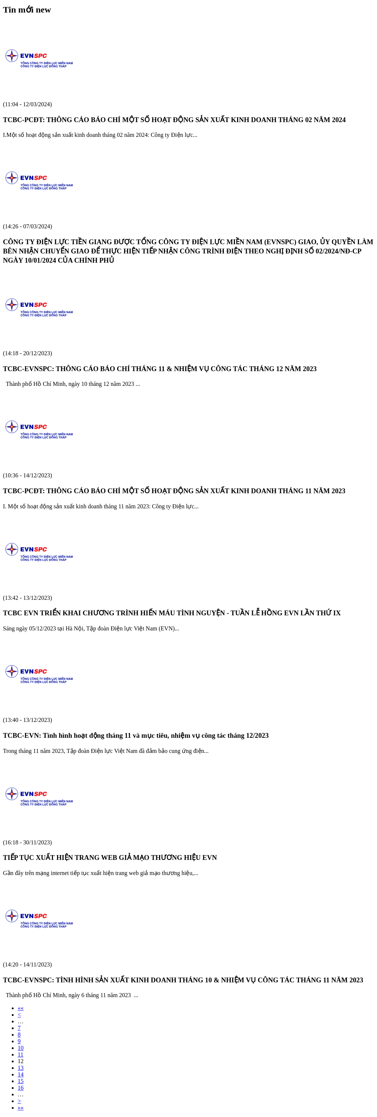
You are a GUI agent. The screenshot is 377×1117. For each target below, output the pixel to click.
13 (21, 1068)
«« (21, 1008)
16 (21, 1088)
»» (21, 1107)
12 (21, 1061)
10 (21, 1048)
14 (21, 1074)
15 (21, 1081)
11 (20, 1054)
